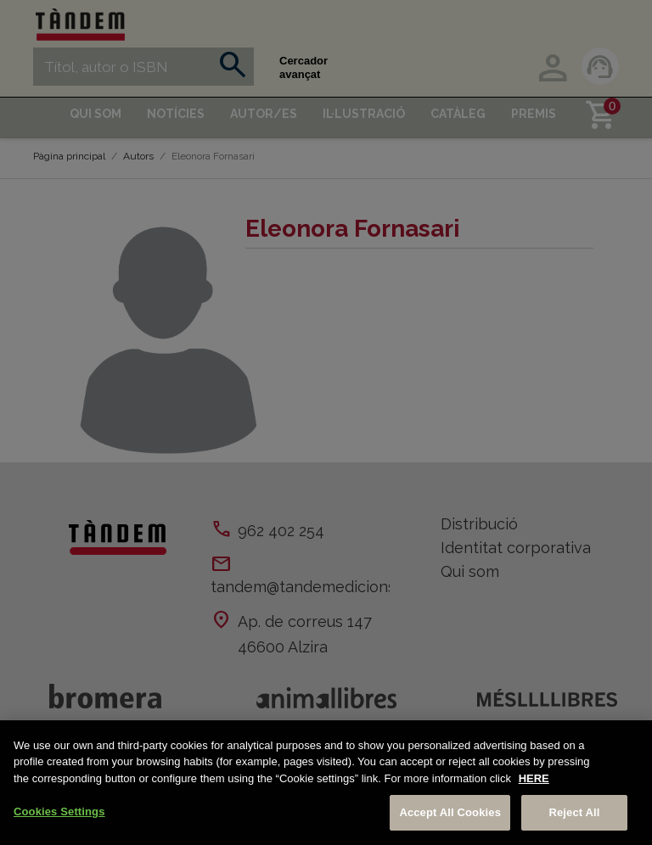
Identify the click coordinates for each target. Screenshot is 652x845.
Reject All (573, 812)
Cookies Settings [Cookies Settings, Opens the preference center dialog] (59, 811)
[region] (326, 782)
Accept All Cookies (450, 812)
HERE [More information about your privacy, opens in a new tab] (534, 778)
